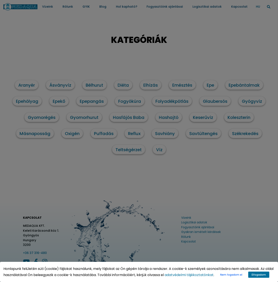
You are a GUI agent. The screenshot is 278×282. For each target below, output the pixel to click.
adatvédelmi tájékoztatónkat (189, 274)
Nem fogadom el (231, 274)
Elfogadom (259, 274)
